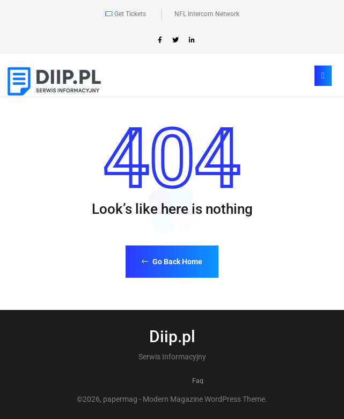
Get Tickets (125, 14)
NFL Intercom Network (206, 14)
